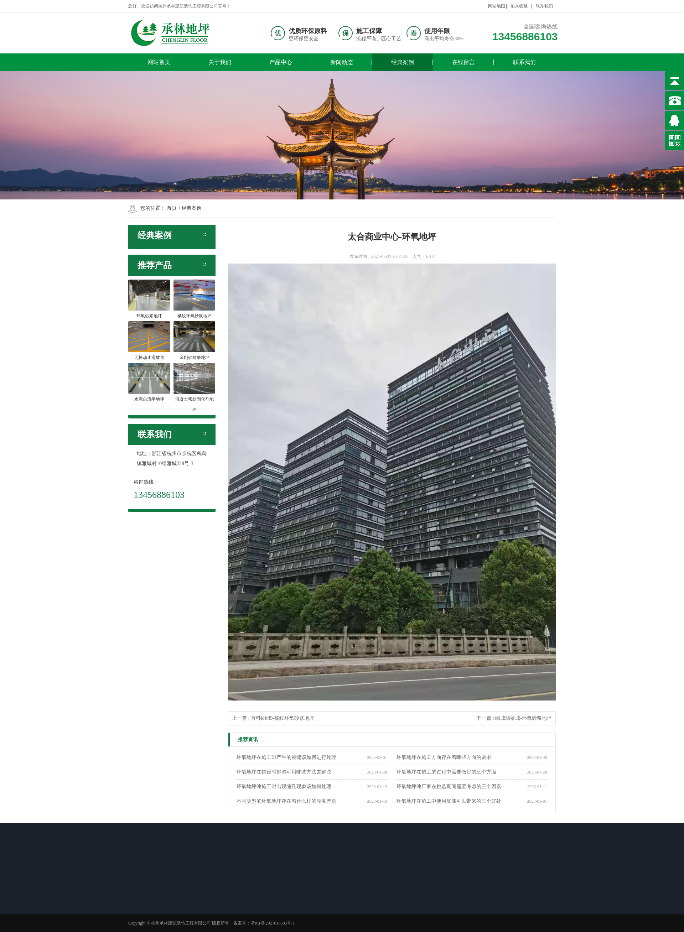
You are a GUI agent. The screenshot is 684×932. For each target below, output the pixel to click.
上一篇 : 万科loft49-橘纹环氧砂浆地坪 (273, 718)
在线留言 (463, 62)
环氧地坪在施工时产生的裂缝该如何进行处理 (286, 757)
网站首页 (158, 62)
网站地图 (496, 6)
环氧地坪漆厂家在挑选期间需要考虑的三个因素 (449, 786)
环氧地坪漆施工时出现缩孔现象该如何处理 (284, 786)
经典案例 (402, 62)
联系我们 (544, 6)
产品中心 (280, 62)
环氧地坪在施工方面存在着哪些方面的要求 (444, 757)
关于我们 (219, 62)
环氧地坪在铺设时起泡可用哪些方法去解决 (284, 772)
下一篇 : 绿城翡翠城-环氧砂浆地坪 (514, 718)
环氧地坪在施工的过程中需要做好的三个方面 (446, 772)
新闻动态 (341, 62)
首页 (172, 208)
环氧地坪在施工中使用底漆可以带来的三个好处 (449, 801)
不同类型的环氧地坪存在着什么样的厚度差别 (286, 801)
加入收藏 (519, 6)
